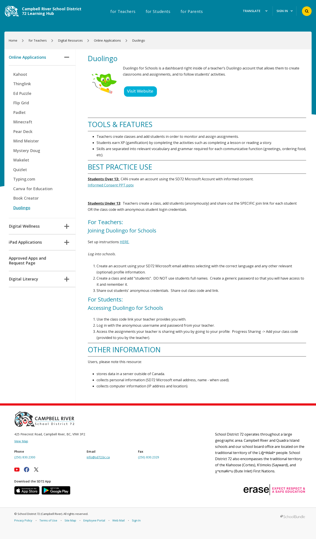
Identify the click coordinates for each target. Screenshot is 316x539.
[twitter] (36, 469)
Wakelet (21, 160)
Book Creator (26, 198)
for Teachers (122, 11)
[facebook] (26, 469)
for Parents (192, 11)
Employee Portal (94, 520)
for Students (158, 11)
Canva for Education (32, 188)
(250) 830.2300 (24, 457)
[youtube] (17, 469)
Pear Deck (22, 131)
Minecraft (22, 121)
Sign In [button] (284, 11)
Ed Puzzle (22, 93)
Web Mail (118, 520)
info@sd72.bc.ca (98, 457)
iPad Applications (39, 242)
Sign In (136, 520)
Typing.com (24, 179)
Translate (255, 11)
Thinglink (22, 83)
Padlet (19, 112)
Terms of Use (48, 520)
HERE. (124, 241)
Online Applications (39, 57)
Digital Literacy (39, 279)
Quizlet (20, 169)
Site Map (70, 520)
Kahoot (20, 74)
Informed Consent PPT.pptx (111, 185)
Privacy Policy (23, 520)
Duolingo (21, 207)
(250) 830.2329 (148, 457)
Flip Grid (21, 102)
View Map (21, 441)
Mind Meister (26, 141)
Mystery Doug (26, 150)
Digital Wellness (39, 226)
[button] (307, 11)
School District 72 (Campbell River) (40, 514)
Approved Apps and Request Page (27, 260)
